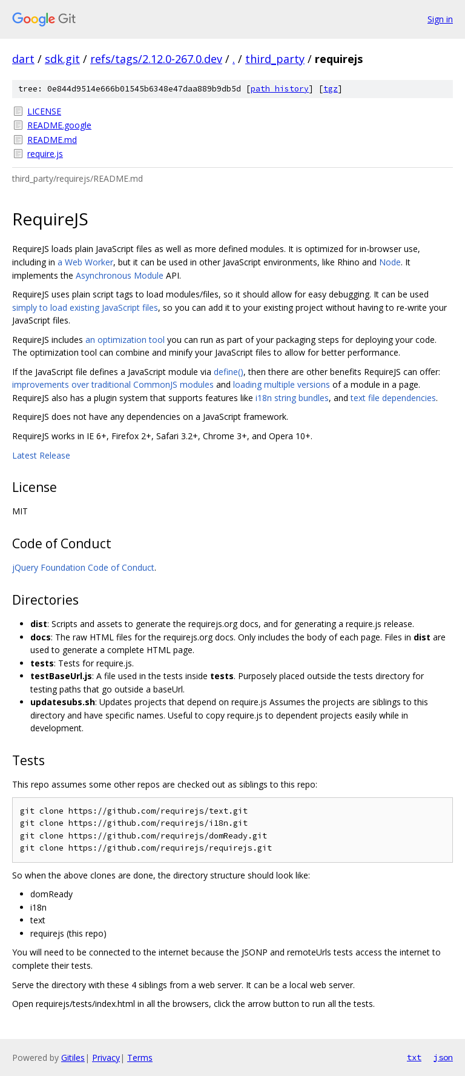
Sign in (440, 19)
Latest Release (41, 455)
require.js (45, 153)
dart (23, 58)
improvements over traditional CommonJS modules (113, 384)
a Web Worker (85, 262)
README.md (52, 139)
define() (228, 371)
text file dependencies (393, 398)
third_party (275, 58)
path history (280, 89)
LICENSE (44, 111)
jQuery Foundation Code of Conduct (83, 567)
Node (390, 262)
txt (414, 1057)
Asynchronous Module (119, 275)
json (443, 1057)
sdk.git (62, 58)
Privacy (106, 1057)
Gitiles (73, 1057)
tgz (330, 89)
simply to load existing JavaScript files (85, 307)
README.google (59, 125)
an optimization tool (125, 339)
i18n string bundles (292, 398)
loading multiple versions (281, 384)
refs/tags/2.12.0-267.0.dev (156, 58)
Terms (140, 1057)
